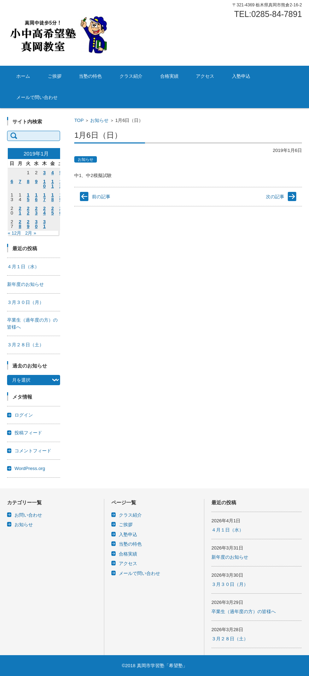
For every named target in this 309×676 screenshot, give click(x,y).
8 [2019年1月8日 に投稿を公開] (28, 181)
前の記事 (101, 196)
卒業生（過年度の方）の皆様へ (243, 611)
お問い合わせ (28, 515)
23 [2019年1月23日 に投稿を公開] (36, 211)
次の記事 (275, 196)
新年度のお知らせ (25, 284)
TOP (79, 120)
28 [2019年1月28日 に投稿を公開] (20, 224)
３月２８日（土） (25, 344)
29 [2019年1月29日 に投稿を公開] (28, 224)
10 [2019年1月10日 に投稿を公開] (44, 184)
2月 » (30, 233)
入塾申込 (241, 76)
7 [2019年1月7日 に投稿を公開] (20, 181)
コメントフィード (32, 450)
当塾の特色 (90, 76)
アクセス (205, 76)
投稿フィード (28, 432)
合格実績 (169, 76)
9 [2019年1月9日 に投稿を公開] (36, 181)
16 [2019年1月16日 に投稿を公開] (36, 197)
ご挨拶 (55, 76)
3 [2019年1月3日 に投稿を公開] (44, 172)
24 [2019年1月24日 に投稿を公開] (44, 211)
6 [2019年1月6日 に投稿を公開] (12, 181)
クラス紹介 (130, 76)
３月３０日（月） (25, 302)
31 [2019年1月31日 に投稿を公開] (44, 224)
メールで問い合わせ (37, 97)
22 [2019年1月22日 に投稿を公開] (28, 211)
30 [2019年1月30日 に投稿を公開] (36, 224)
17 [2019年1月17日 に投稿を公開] (44, 197)
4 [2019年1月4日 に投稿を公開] (52, 172)
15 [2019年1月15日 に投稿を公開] (28, 197)
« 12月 (14, 233)
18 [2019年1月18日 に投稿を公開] (52, 197)
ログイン (23, 415)
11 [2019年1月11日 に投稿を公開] (52, 184)
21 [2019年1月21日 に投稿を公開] (20, 211)
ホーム (23, 76)
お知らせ (99, 120)
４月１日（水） (23, 266)
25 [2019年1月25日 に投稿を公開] (52, 211)
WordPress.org (29, 468)
